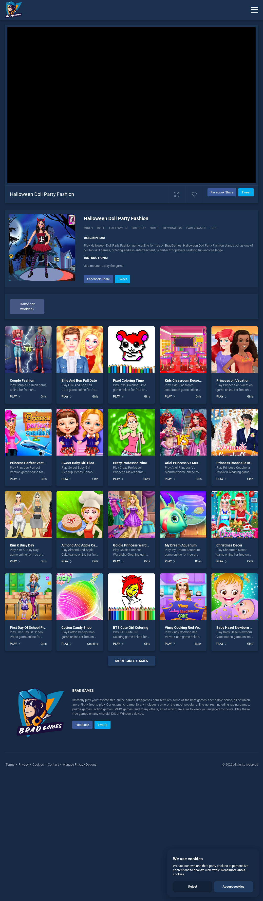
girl (213, 228)
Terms (10, 889)
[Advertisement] (131, 733)
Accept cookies (233, 886)
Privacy (23, 889)
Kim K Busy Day (22, 545)
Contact (53, 889)
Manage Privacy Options (79, 889)
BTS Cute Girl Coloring (130, 627)
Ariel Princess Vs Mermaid (185, 463)
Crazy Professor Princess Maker (138, 463)
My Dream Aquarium (181, 545)
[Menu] (254, 10)
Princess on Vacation (232, 380)
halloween (118, 228)
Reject (192, 886)
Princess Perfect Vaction (29, 463)
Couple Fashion (22, 380)
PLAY (13, 396)
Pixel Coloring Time (128, 380)
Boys (198, 561)
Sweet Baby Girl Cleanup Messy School (92, 463)
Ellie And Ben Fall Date (79, 380)
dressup (139, 228)
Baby (146, 479)
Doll (101, 228)
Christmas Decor (229, 545)
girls (154, 228)
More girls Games (131, 661)
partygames (196, 228)
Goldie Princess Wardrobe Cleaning (141, 545)
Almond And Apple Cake (80, 545)
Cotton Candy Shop (76, 627)
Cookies (38, 889)
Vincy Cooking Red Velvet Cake (189, 627)
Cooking (92, 644)
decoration (172, 228)
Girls (88, 228)
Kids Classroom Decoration (186, 380)
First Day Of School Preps (30, 627)
